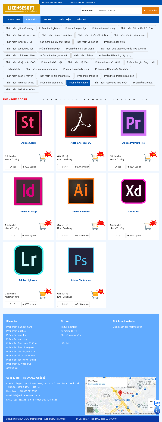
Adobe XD (133, 211)
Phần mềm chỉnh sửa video (20, 55)
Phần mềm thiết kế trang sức (21, 35)
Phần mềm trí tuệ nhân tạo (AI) (55, 75)
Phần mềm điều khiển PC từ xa (137, 28)
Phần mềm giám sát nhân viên (42, 69)
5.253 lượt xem (82, 304)
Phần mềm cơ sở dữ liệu (108, 62)
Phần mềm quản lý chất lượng (54, 41)
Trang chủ (13, 19)
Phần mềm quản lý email (76, 69)
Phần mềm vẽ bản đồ (87, 41)
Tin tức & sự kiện (69, 327)
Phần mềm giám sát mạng (19, 28)
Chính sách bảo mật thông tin (127, 327)
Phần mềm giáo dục (75, 28)
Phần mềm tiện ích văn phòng (129, 35)
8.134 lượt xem (134, 167)
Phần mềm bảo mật (51, 62)
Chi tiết (13, 167)
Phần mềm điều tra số (51, 82)
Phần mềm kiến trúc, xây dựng (115, 55)
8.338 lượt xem (29, 304)
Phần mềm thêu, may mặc (54, 55)
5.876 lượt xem (82, 236)
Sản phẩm (31, 19)
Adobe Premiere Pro (133, 142)
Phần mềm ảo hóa (143, 82)
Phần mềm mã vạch (49, 48)
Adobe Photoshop (81, 280)
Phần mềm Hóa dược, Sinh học (111, 69)
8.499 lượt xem (134, 236)
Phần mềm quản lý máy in (19, 75)
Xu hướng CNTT (69, 331)
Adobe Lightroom (28, 280)
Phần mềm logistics (49, 28)
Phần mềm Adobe (78, 82)
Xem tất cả (12, 368)
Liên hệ (81, 19)
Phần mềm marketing (103, 28)
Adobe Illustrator (81, 211)
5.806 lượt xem (82, 167)
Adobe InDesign (28, 211)
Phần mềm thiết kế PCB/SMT (21, 89)
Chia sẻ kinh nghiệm (71, 335)
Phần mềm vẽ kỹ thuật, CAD (20, 62)
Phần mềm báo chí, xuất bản (57, 35)
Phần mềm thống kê (87, 75)
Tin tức (48, 19)
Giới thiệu (65, 19)
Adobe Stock (28, 142)
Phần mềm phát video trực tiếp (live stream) (123, 48)
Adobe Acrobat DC (81, 142)
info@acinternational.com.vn (27, 395)
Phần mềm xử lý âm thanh (80, 48)
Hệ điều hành (13, 69)
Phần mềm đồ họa (83, 55)
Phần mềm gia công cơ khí (141, 62)
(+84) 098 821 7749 (27, 391)
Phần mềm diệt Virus (79, 62)
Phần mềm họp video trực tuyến (110, 82)
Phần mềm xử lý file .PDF (19, 41)
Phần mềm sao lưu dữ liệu (20, 48)
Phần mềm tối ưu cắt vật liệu (93, 35)
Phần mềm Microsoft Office (20, 82)
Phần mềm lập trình (114, 41)
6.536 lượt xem (29, 236)
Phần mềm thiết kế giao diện (119, 75)
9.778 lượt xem (29, 167)
